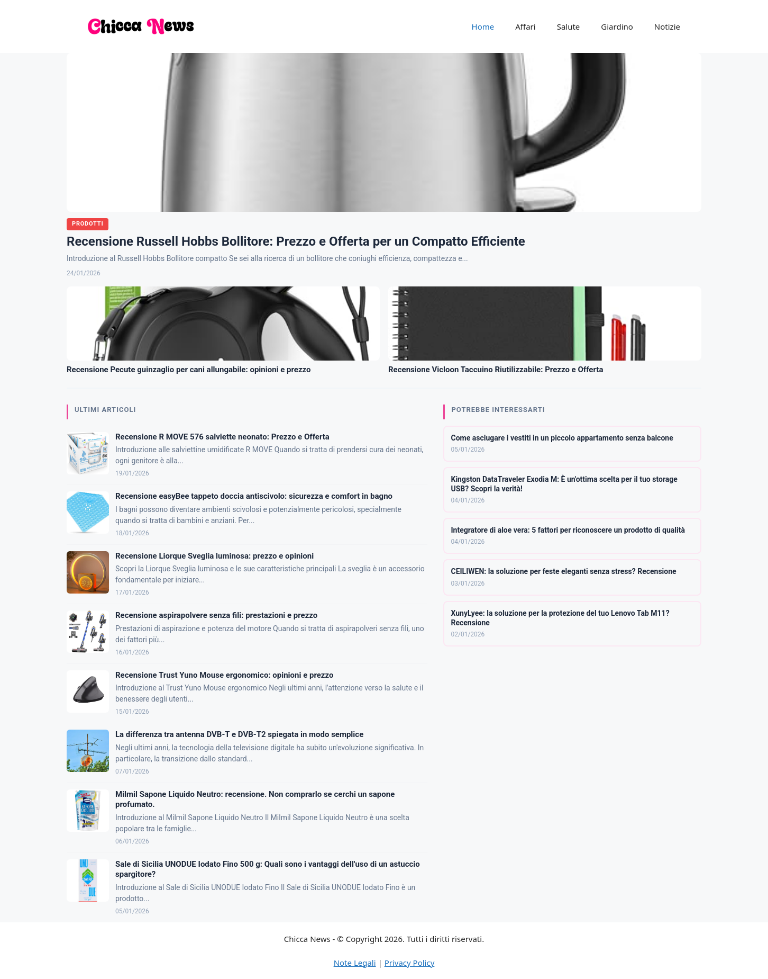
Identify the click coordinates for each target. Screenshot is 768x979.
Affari (525, 26)
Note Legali (355, 962)
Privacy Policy (410, 962)
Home (483, 26)
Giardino (617, 26)
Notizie (667, 26)
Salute (568, 26)
